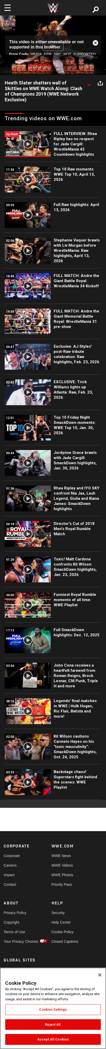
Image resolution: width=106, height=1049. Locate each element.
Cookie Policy (63, 932)
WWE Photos (62, 875)
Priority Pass (62, 884)
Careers (10, 865)
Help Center (61, 922)
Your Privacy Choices (16, 941)
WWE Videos (62, 865)
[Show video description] (89, 83)
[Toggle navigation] (8, 8)
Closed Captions (64, 941)
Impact (9, 875)
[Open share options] (100, 83)
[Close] (99, 975)
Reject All (53, 1024)
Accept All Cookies (53, 1039)
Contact (10, 884)
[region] (53, 1008)
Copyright (11, 922)
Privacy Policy (15, 913)
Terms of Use (14, 932)
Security (58, 913)
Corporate (12, 856)
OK (52, 46)
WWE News (61, 856)
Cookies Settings (53, 1009)
